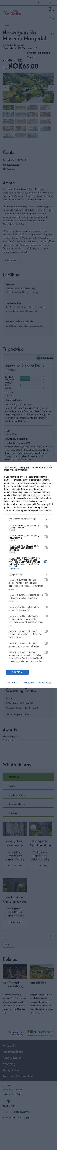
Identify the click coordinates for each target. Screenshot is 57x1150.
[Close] (51, 467)
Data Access (28, 682)
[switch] (46, 526)
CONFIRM (17, 672)
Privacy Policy (44, 682)
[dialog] (28, 575)
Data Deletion (12, 682)
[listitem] (28, 520)
